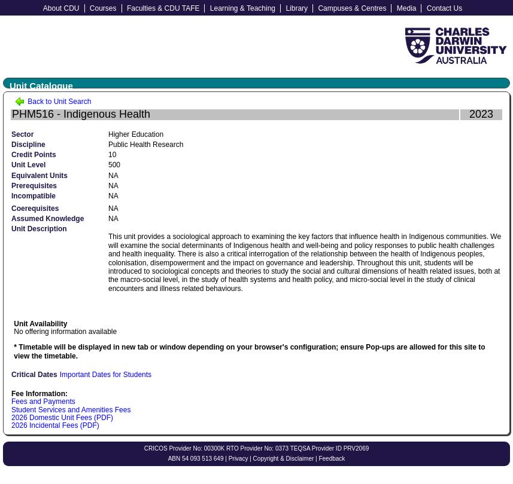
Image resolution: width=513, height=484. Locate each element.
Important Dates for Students (105, 374)
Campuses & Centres (352, 8)
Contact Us (444, 8)
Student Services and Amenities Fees (70, 410)
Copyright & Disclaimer (283, 458)
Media (407, 8)
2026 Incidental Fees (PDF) (55, 425)
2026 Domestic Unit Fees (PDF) (62, 417)
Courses (103, 8)
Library (297, 8)
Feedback (331, 458)
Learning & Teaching (242, 8)
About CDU (61, 8)
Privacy (238, 458)
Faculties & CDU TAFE (163, 8)
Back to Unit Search (53, 101)
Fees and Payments (43, 401)
